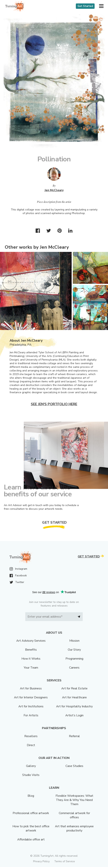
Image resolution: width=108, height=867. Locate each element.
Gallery (31, 766)
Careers (74, 668)
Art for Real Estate (74, 688)
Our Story (74, 650)
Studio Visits (30, 775)
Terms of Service (64, 861)
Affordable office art (31, 839)
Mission (74, 641)
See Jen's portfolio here (54, 404)
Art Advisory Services (31, 641)
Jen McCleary (54, 190)
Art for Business (31, 688)
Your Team (31, 668)
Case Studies (74, 766)
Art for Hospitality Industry (74, 706)
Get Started (85, 6)
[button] (101, 6)
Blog (31, 796)
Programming (74, 659)
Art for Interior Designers (31, 697)
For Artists (31, 715)
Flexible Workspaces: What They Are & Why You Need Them (74, 800)
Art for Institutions (30, 706)
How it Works (30, 659)
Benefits (31, 650)
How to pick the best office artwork (30, 828)
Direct (31, 745)
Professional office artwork (31, 813)
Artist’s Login (74, 715)
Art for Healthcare (74, 697)
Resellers (31, 736)
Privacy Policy (41, 861)
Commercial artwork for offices (74, 815)
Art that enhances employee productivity (74, 828)
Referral (74, 736)
